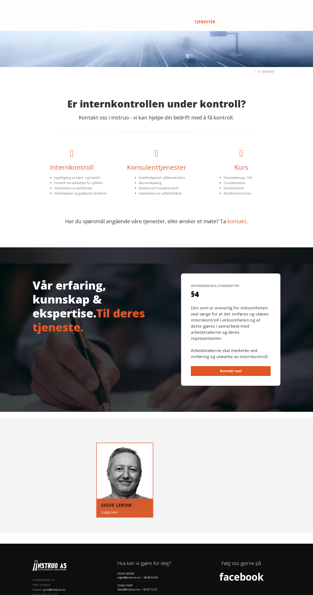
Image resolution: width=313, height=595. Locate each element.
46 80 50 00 (151, 546)
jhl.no (114, 584)
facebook (241, 546)
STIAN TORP (125, 554)
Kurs (241, 136)
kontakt (236, 190)
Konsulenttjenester (156, 136)
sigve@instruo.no (128, 546)
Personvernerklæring (93, 584)
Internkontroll (71, 136)
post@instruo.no (54, 559)
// (258, 40)
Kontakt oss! (230, 340)
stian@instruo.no (128, 558)
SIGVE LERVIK (125, 543)
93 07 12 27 (150, 558)
